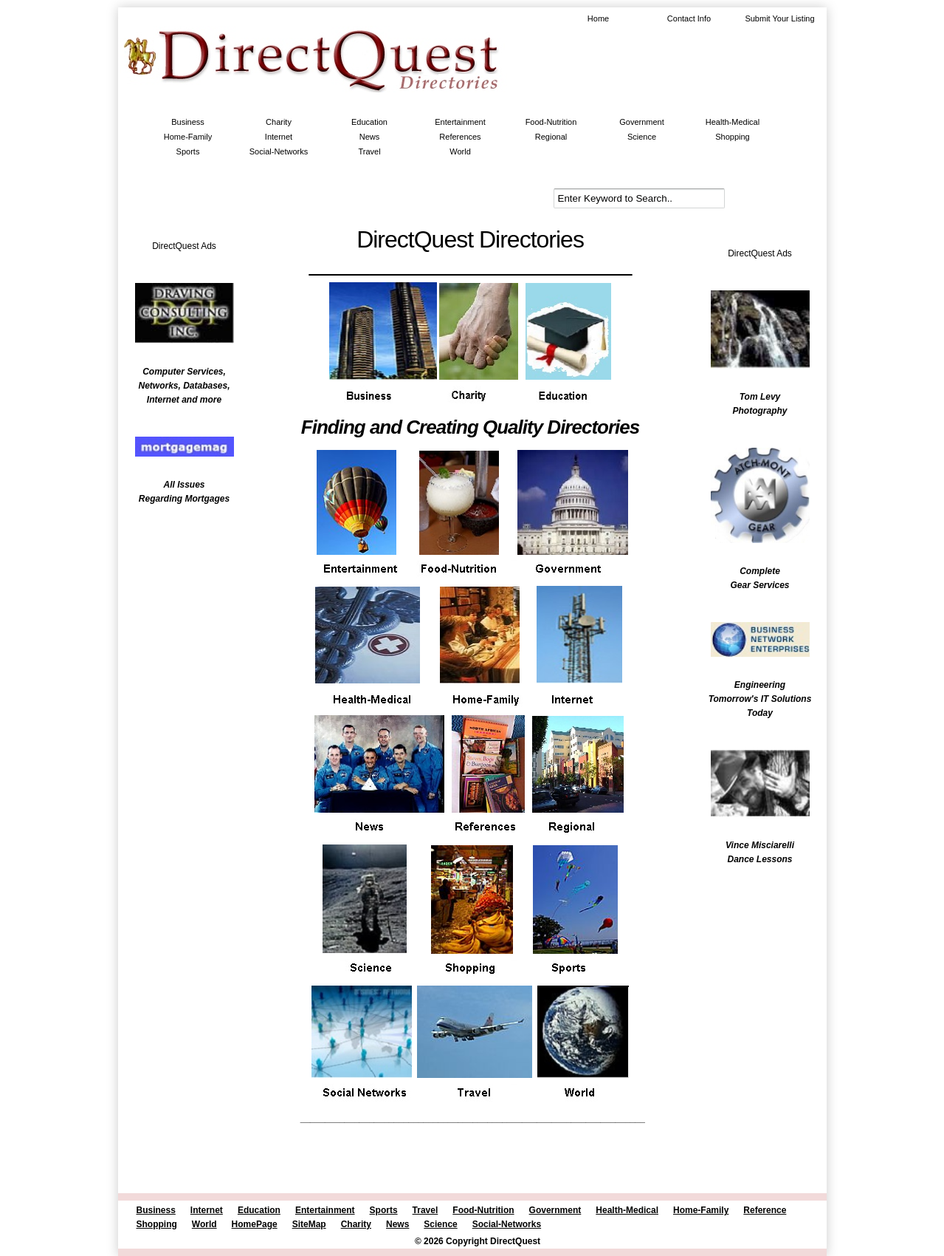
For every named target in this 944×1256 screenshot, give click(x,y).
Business (187, 121)
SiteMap (309, 1224)
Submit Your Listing (779, 18)
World (460, 151)
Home (598, 18)
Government (641, 121)
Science (641, 136)
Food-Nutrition (551, 121)
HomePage (255, 1224)
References (459, 136)
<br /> (177, 609)
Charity (279, 121)
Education (369, 121)
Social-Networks (278, 151)
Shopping (732, 136)
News (369, 136)
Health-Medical (732, 121)
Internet (278, 136)
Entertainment (460, 121)
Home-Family (188, 136)
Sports (188, 151)
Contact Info (689, 18)
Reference (764, 1210)
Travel (369, 151)
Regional (551, 136)
